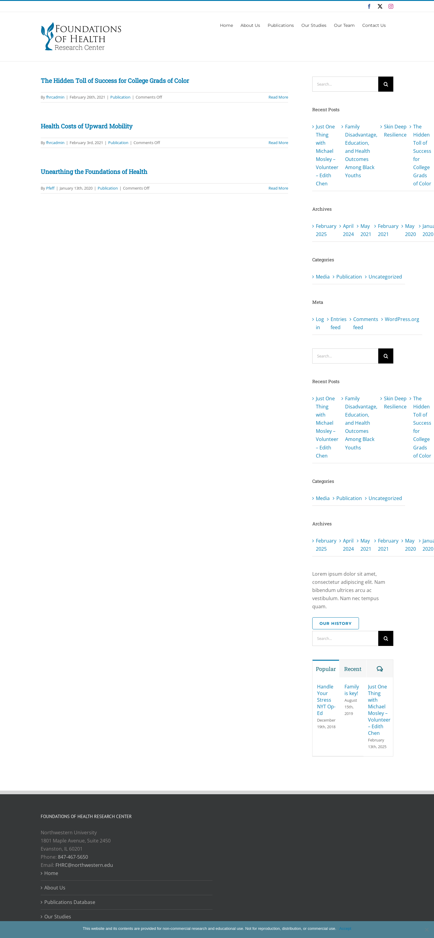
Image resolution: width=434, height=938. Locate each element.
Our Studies (57, 916)
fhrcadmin (55, 97)
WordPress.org (402, 319)
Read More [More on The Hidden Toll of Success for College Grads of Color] (278, 97)
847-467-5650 (73, 857)
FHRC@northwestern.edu (84, 865)
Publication (120, 97)
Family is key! (351, 690)
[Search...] (345, 84)
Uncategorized (385, 276)
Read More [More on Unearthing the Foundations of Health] (278, 188)
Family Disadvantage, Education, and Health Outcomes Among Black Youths (361, 151)
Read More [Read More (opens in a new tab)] (278, 142)
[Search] (385, 84)
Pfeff (50, 188)
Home (51, 873)
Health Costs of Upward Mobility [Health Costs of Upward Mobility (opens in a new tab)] (87, 126)
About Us (54, 887)
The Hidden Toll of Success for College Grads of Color (115, 80)
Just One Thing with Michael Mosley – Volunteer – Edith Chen (379, 709)
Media (323, 276)
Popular (326, 668)
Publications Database (69, 902)
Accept (345, 928)
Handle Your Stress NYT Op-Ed (326, 699)
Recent (352, 668)
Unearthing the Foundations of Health (94, 171)
